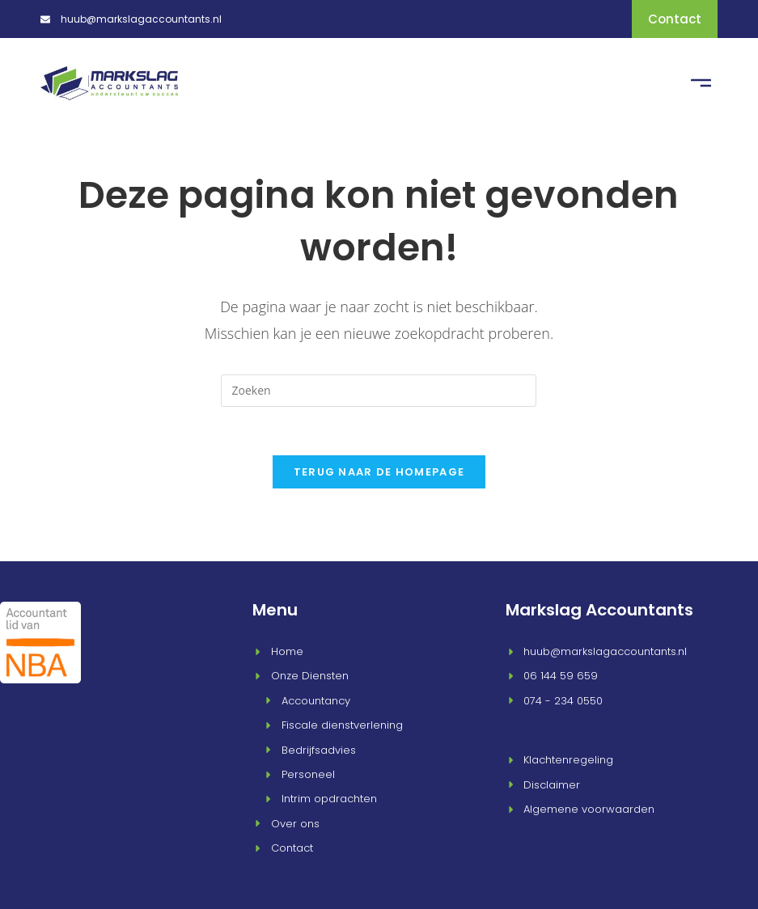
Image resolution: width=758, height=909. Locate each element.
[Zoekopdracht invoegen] (378, 389)
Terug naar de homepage (379, 470)
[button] (701, 82)
